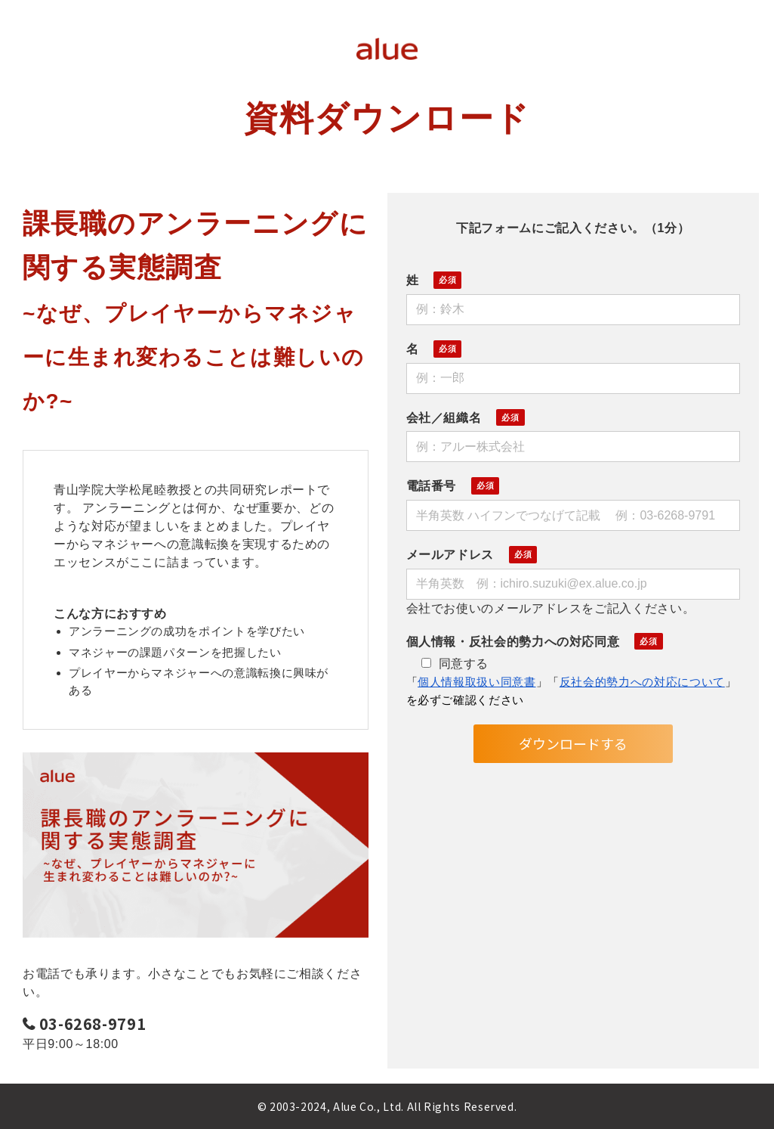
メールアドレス (450, 554)
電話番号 (431, 485)
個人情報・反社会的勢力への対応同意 (513, 641)
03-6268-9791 (92, 1024)
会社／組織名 (444, 417)
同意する (455, 663)
